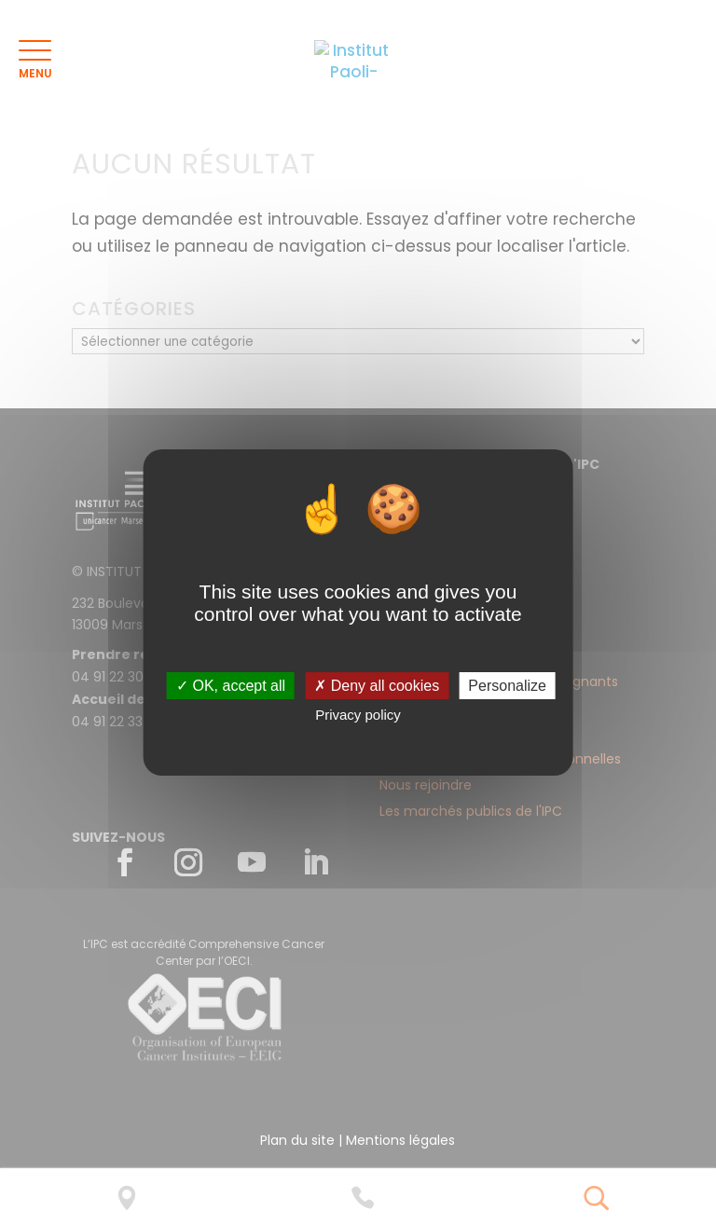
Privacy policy (358, 715)
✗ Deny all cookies (376, 686)
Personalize (507, 686)
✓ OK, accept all (230, 686)
